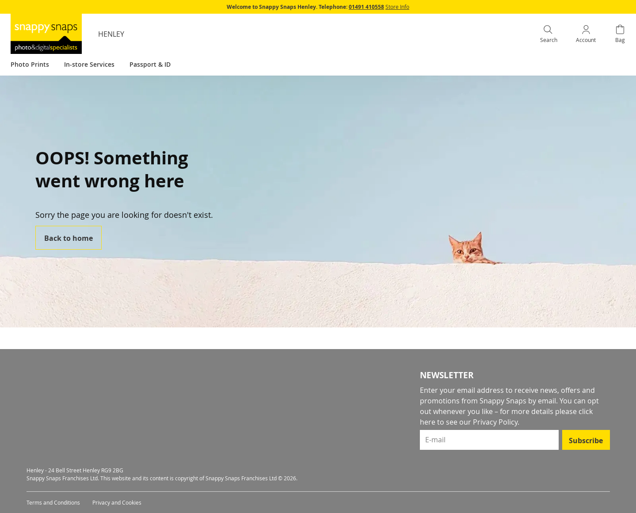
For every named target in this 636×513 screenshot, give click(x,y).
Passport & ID (150, 64)
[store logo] (46, 34)
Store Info (397, 6)
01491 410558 (366, 7)
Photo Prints (30, 64)
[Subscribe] (586, 440)
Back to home (68, 238)
